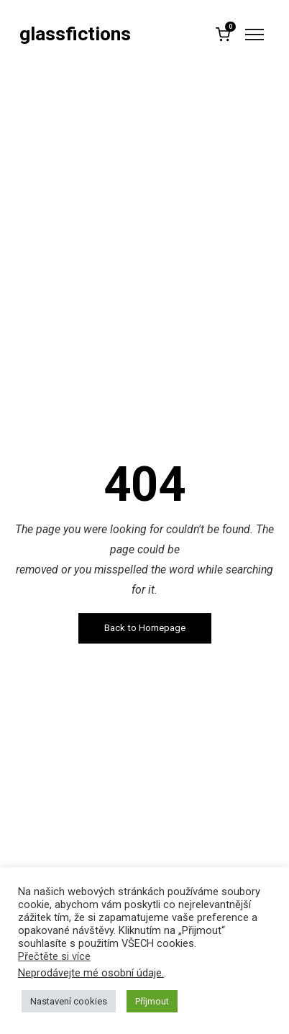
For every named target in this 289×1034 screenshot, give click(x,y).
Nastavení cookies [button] (68, 1001)
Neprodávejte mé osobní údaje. (91, 972)
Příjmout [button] (152, 1001)
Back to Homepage (144, 628)
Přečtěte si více (54, 956)
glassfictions (75, 34)
